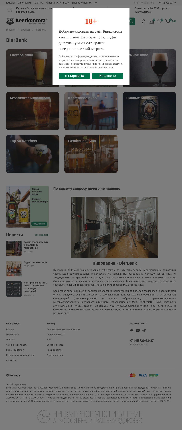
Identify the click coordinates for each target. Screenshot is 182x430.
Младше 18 (107, 76)
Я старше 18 (74, 76)
